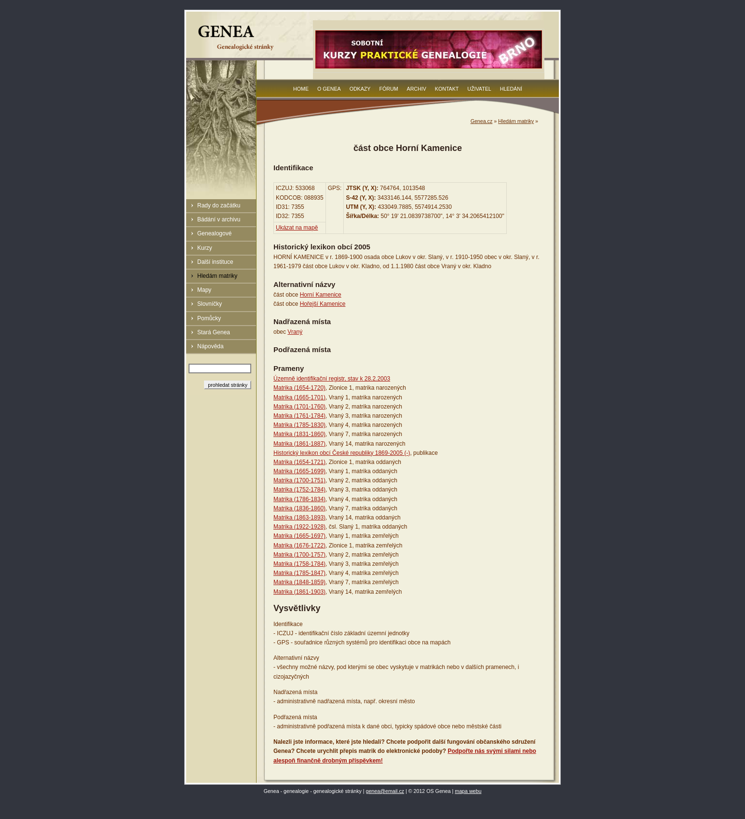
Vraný (294, 331)
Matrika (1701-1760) (299, 406)
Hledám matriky (217, 276)
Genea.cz (482, 121)
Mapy (204, 290)
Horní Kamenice (320, 294)
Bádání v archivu (218, 219)
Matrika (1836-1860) (299, 508)
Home (301, 89)
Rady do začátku (218, 205)
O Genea (329, 89)
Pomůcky (209, 318)
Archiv (416, 89)
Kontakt (447, 89)
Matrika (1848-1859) (299, 582)
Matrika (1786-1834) (299, 499)
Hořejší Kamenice (323, 303)
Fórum (388, 89)
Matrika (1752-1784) (299, 489)
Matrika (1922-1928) (299, 526)
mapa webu (468, 791)
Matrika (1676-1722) (299, 545)
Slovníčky (209, 303)
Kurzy (204, 248)
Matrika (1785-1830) (299, 425)
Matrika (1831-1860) (299, 434)
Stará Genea (213, 332)
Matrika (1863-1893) (299, 517)
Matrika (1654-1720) (299, 387)
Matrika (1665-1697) (299, 535)
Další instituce (215, 262)
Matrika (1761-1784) (299, 415)
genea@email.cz (385, 791)
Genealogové (214, 233)
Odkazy (360, 89)
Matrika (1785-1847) (299, 573)
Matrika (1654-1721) (299, 462)
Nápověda (210, 346)
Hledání (511, 89)
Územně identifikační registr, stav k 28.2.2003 (331, 378)
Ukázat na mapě (297, 227)
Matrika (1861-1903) (299, 591)
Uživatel (479, 89)
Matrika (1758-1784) (299, 563)
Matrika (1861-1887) (299, 443)
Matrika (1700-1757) (299, 554)
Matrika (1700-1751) (299, 480)
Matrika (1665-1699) (299, 471)
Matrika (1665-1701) (299, 397)
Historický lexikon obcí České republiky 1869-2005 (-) (341, 453)
